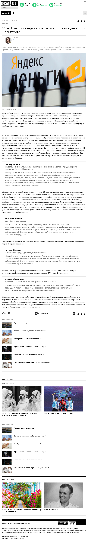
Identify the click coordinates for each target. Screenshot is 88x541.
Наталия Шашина (19, 40)
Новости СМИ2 (7, 379)
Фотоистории (8, 383)
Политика (5, 23)
